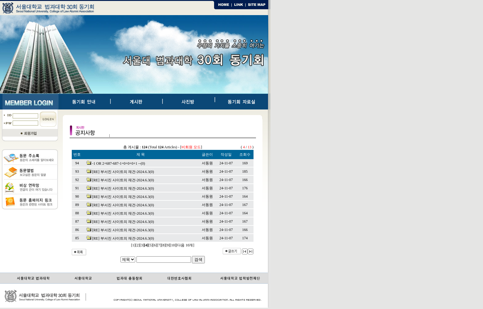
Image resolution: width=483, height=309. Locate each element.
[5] (150, 245)
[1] (133, 245)
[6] (155, 245)
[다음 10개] (185, 245)
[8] (163, 245)
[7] (159, 245)
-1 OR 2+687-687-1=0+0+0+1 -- (116, 163)
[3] (142, 245)
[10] (173, 245)
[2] (138, 245)
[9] (168, 245)
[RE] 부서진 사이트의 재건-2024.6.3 (120, 172)
